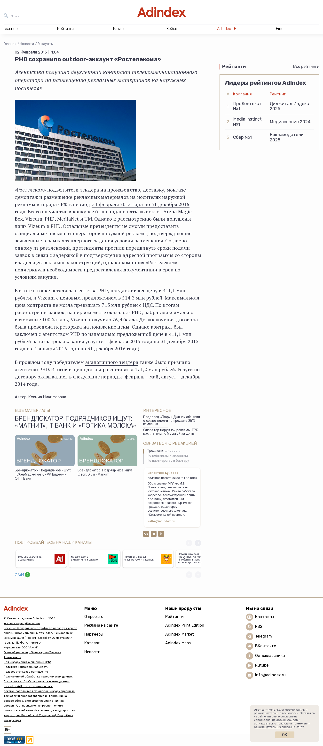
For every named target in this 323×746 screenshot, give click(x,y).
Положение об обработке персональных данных (38, 676)
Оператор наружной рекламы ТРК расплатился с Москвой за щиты (170, 432)
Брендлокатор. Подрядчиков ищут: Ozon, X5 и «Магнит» (106, 473)
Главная (10, 44)
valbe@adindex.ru (161, 521)
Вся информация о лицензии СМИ (27, 662)
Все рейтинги (306, 66)
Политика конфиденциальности (26, 667)
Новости (27, 44)
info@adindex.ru (270, 675)
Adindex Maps (178, 643)
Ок (284, 734)
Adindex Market (179, 634)
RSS (258, 626)
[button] (198, 543)
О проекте (93, 616)
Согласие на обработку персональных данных (37, 681)
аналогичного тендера (111, 362)
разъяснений (55, 248)
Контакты (264, 617)
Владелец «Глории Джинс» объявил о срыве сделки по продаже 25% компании (171, 421)
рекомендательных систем (273, 727)
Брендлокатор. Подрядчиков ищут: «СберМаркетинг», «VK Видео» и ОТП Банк (43, 474)
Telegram (263, 636)
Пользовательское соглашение (26, 671)
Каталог (92, 643)
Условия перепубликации (22, 623)
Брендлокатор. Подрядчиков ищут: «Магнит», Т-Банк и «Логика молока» (75, 422)
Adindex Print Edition (184, 625)
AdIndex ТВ (226, 28)
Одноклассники (270, 655)
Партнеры (93, 634)
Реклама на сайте (101, 625)
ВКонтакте (265, 646)
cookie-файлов (287, 720)
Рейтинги (174, 616)
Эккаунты (46, 44)
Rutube (261, 665)
